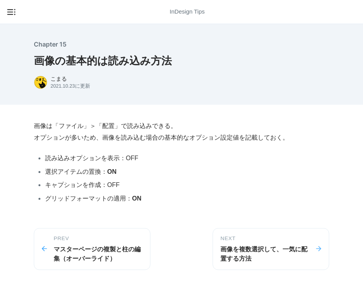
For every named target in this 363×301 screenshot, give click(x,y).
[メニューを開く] (11, 12)
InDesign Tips (187, 12)
